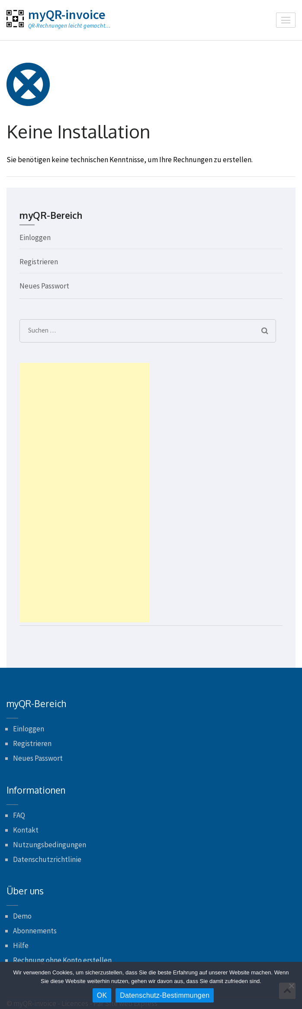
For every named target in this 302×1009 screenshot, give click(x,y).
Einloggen (35, 237)
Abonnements (35, 930)
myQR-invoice (67, 14)
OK (102, 995)
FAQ (19, 815)
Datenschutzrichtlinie (47, 859)
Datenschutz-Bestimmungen (164, 995)
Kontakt (26, 830)
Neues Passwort (44, 286)
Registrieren (38, 261)
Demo (22, 916)
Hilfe (21, 945)
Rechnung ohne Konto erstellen (62, 960)
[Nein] (291, 985)
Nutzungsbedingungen (49, 844)
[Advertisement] (84, 492)
